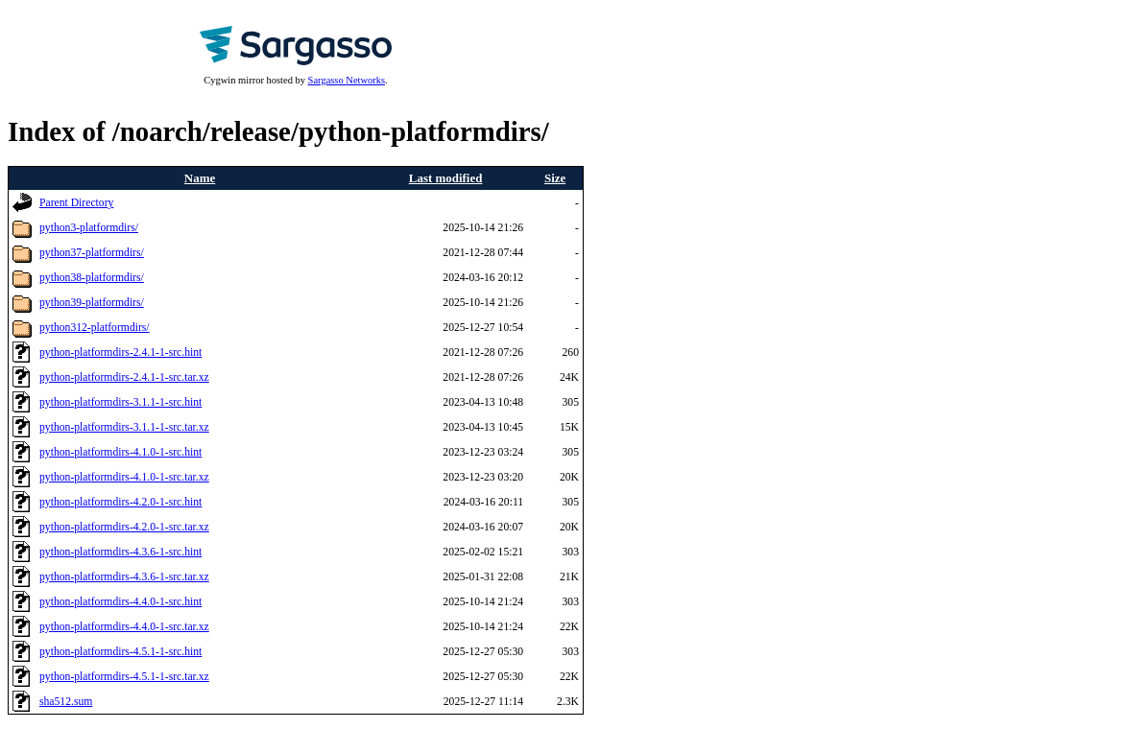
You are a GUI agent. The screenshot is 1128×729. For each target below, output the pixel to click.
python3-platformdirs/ (88, 228)
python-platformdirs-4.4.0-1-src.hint (120, 602)
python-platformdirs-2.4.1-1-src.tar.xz (124, 377)
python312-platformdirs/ (94, 327)
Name (199, 178)
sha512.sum (65, 701)
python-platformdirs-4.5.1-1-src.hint (120, 652)
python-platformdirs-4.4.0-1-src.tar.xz (124, 627)
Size (554, 178)
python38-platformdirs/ (91, 277)
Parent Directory (76, 203)
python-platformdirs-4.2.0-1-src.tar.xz (124, 527)
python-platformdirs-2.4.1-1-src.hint (120, 352)
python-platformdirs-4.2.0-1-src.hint (120, 502)
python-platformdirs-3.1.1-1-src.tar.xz (124, 427)
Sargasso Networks (346, 80)
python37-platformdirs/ (91, 253)
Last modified (446, 178)
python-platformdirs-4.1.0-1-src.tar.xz (124, 477)
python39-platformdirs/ (91, 302)
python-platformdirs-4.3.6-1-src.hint (120, 552)
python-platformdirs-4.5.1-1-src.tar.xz (124, 676)
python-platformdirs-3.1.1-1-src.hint (120, 402)
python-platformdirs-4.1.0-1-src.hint (120, 452)
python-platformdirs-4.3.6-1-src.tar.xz (124, 577)
